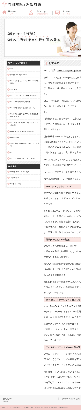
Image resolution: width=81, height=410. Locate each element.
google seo (14, 137)
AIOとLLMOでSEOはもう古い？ (23, 158)
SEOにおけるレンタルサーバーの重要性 (24, 82)
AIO (11, 152)
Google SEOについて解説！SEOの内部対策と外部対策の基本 (33, 407)
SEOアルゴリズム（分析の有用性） (24, 95)
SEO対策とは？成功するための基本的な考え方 (24, 115)
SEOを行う (49, 100)
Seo (11, 68)
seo (45, 306)
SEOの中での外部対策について (22, 108)
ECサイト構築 (15, 184)
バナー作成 (14, 177)
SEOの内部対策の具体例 (20, 102)
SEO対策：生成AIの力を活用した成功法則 (24, 124)
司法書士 (6, 401)
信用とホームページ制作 (20, 172)
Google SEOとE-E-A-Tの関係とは (23, 131)
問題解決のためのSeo (18, 75)
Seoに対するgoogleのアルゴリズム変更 (24, 144)
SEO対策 (54, 251)
